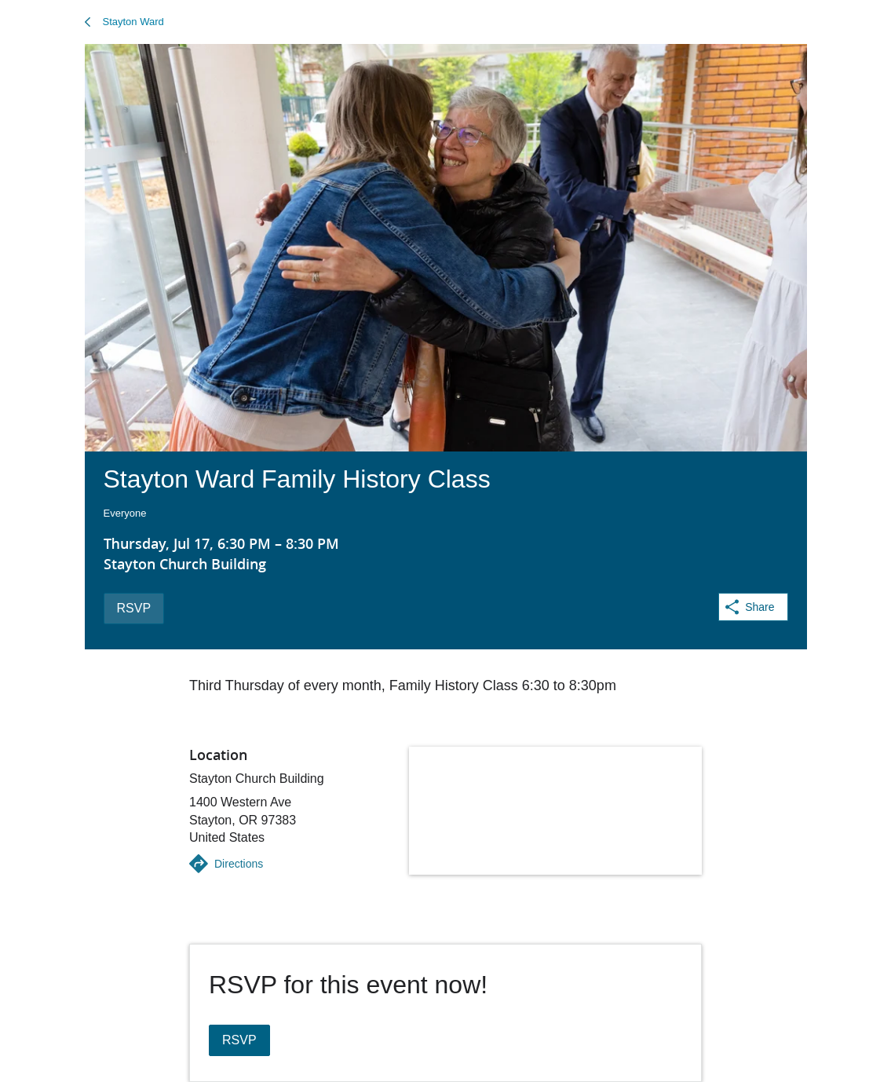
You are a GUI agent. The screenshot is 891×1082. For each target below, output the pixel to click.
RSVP (134, 608)
